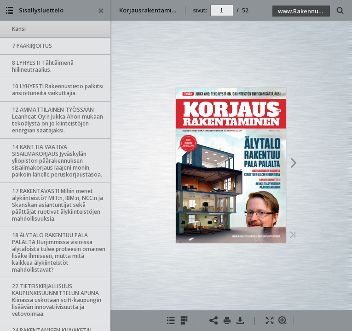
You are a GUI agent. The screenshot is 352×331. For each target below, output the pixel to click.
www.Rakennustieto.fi (304, 11)
